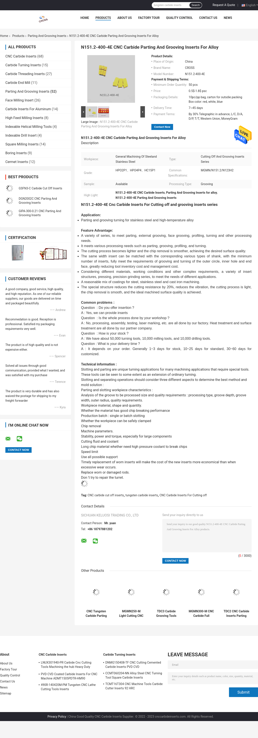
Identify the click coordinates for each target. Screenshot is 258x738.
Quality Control (179, 18)
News (228, 18)
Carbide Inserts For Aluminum (28, 109)
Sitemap (5, 693)
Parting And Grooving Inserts (47, 36)
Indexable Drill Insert (21, 135)
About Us (124, 18)
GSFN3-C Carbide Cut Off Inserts (40, 188)
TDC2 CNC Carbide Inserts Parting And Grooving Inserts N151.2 (236, 614)
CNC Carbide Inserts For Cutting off (183, 495)
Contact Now (162, 126)
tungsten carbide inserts (142, 495)
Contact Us (208, 18)
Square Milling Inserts (21, 144)
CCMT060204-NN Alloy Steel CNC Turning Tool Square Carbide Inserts (133, 675)
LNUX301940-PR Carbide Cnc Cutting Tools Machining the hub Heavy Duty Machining (66, 665)
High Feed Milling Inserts (24, 118)
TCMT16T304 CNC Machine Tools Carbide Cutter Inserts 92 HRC (134, 686)
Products (103, 18)
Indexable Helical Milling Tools (28, 127)
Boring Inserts (16, 153)
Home (84, 18)
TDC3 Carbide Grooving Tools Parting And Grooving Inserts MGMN (166, 614)
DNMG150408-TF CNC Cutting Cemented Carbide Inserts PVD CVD (133, 665)
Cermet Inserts (16, 162)
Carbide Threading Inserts (25, 74)
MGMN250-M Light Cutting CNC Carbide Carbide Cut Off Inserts (131, 614)
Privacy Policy (57, 716)
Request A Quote (224, 5)
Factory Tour (149, 18)
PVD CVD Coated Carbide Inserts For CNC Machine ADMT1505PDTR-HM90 (69, 676)
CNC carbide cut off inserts (106, 495)
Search (196, 5)
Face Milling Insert (19, 100)
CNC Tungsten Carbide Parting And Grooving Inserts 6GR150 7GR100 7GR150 (96, 614)
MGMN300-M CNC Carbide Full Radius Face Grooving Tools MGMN (201, 614)
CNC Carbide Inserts (20, 56)
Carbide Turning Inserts (23, 65)
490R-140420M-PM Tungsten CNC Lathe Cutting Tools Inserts (68, 687)
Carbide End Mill (17, 83)
